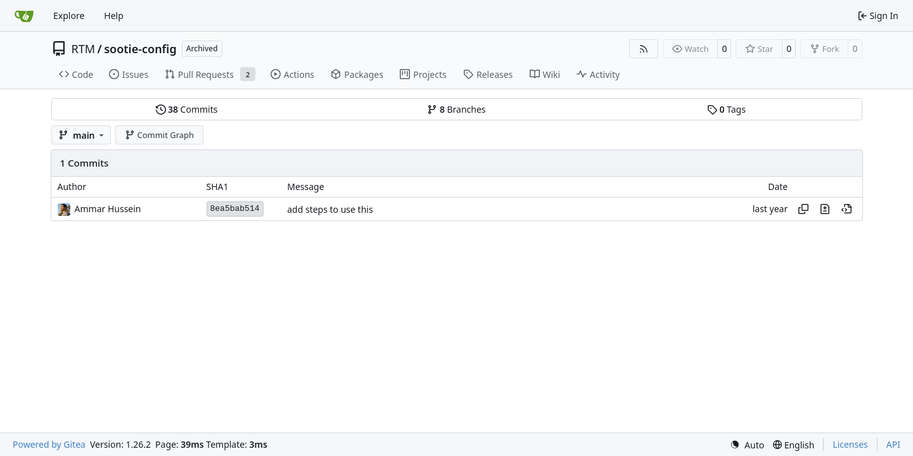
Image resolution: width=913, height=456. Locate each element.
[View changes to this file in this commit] (824, 209)
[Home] (24, 15)
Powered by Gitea (49, 444)
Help (114, 16)
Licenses (850, 444)
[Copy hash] (803, 209)
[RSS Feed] (643, 48)
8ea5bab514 (235, 208)
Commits (187, 109)
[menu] (747, 445)
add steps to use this (330, 209)
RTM (84, 48)
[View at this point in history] (846, 209)
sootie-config (140, 48)
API (893, 444)
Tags (726, 109)
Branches (456, 109)
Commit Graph (159, 135)
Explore (68, 16)
